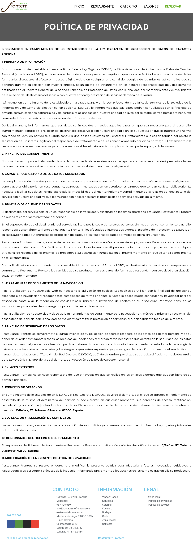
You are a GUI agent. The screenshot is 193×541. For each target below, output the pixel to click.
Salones (151, 6)
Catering (128, 6)
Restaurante (102, 6)
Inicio (79, 6)
